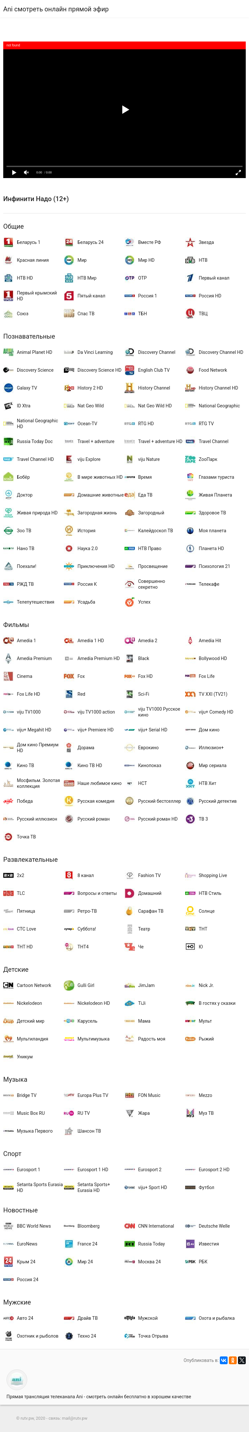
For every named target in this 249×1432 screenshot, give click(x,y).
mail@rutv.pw (74, 1418)
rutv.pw (27, 1418)
